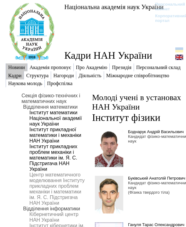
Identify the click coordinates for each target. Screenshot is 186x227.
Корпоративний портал (167, 18)
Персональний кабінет (167, 6)
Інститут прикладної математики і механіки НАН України (55, 135)
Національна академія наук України (114, 6)
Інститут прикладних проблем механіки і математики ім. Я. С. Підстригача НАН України (53, 158)
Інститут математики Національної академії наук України (55, 118)
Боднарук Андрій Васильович (156, 131)
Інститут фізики (126, 117)
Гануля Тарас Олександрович (156, 224)
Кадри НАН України (108, 55)
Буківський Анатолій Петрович (156, 178)
